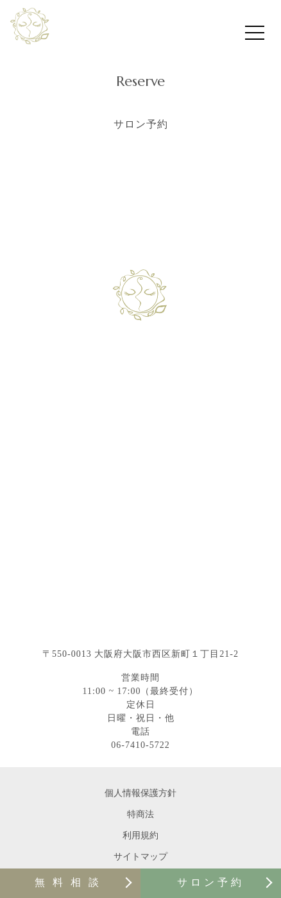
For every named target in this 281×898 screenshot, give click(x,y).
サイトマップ (140, 856)
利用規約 (140, 835)
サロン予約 (210, 882)
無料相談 (70, 882)
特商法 (140, 814)
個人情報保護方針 (140, 793)
